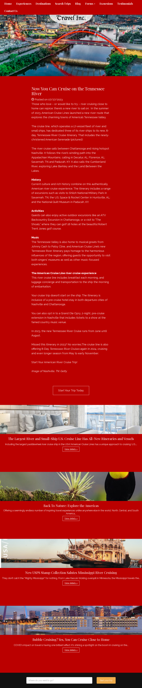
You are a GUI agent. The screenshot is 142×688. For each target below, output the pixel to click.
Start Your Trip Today (71, 390)
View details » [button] (71, 449)
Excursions (106, 3)
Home (8, 3)
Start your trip (106, 680)
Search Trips (63, 3)
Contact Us (10, 11)
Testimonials (125, 3)
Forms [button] (90, 3)
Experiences (23, 3)
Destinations (43, 3)
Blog (78, 3)
